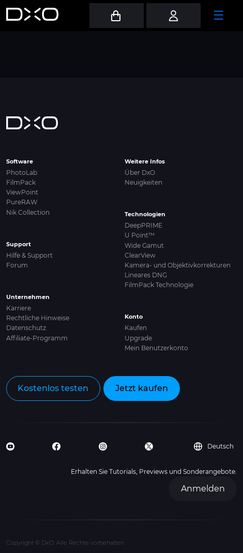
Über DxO (140, 172)
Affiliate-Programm (37, 338)
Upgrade (138, 338)
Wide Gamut (144, 245)
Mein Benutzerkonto (156, 348)
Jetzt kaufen (141, 388)
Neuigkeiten (143, 182)
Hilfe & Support (29, 255)
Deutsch (214, 446)
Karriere (18, 308)
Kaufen (136, 328)
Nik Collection (28, 212)
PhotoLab (21, 172)
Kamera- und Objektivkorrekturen (178, 265)
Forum (17, 265)
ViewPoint (22, 192)
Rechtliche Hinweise (37, 318)
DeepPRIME (143, 225)
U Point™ (140, 235)
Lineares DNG (146, 275)
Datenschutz (26, 328)
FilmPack (21, 182)
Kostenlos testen (53, 388)
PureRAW (21, 202)
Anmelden (203, 489)
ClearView (140, 255)
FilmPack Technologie (159, 285)
